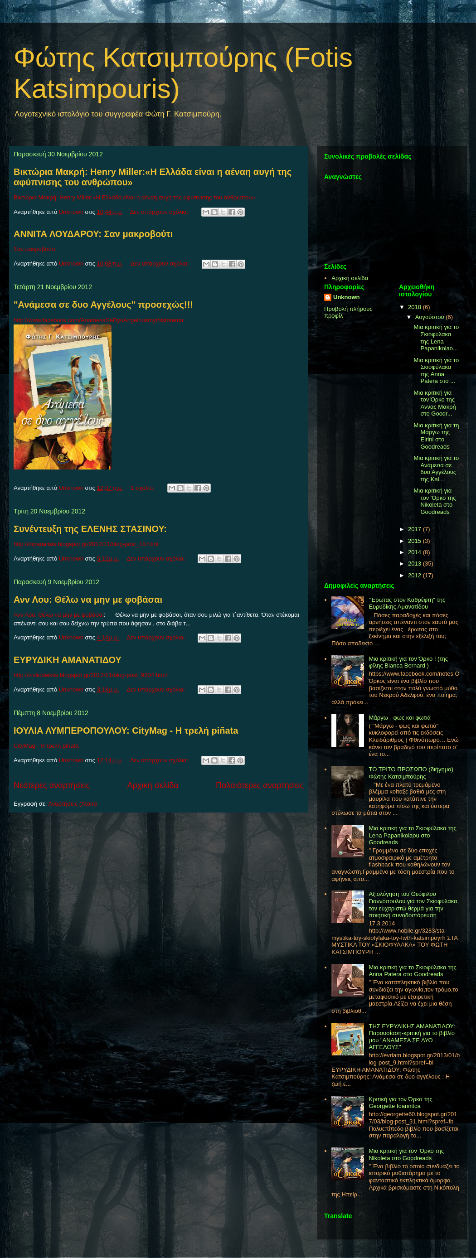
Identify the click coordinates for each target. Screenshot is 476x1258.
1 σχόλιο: (143, 487)
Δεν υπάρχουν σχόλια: (160, 211)
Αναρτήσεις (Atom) (72, 803)
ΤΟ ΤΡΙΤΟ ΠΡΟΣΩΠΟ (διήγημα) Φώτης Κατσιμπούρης (411, 773)
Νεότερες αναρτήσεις (52, 785)
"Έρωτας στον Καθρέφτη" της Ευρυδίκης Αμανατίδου (407, 603)
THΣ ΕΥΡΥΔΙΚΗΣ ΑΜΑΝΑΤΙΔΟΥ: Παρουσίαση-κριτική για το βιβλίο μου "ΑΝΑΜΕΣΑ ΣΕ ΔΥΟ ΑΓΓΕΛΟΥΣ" (412, 1037)
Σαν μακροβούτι (34, 249)
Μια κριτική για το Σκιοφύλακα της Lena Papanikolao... (436, 338)
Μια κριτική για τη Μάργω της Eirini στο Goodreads (436, 436)
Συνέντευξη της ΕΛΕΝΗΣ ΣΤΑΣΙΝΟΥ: (90, 529)
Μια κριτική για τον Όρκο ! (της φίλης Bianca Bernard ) (408, 662)
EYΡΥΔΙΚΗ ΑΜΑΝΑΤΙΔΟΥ (67, 660)
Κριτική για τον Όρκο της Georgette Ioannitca (400, 1103)
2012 (415, 575)
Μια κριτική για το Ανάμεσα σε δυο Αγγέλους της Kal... (436, 469)
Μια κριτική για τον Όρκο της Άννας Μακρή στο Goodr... (434, 403)
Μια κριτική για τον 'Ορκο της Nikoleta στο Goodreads (434, 501)
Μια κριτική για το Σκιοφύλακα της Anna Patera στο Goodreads (412, 971)
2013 (415, 563)
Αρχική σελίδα (152, 785)
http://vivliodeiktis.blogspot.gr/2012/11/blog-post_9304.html (90, 675)
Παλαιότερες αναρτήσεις (260, 785)
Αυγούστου (430, 317)
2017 (415, 529)
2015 (415, 540)
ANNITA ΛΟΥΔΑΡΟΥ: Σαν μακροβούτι (93, 234)
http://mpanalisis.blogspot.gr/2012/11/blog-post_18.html (86, 544)
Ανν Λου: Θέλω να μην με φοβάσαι (88, 600)
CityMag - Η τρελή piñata (46, 745)
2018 (415, 307)
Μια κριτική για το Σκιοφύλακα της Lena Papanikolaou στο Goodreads (412, 835)
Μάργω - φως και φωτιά (400, 717)
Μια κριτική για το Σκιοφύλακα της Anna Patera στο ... (436, 371)
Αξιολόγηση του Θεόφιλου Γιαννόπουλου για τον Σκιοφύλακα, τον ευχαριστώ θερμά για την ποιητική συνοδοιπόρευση (414, 904)
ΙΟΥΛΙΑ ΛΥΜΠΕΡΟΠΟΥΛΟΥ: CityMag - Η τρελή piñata (126, 730)
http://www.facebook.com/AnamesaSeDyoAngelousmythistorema (98, 320)
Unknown (346, 297)
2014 (415, 552)
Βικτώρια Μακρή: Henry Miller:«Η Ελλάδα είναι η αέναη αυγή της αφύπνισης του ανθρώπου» (134, 197)
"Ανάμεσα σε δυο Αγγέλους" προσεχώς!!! (103, 305)
